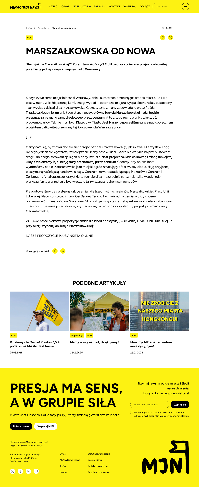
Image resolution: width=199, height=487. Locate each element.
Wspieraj (130, 6)
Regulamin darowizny (98, 472)
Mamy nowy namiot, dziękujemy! (94, 342)
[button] (82, 7)
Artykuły (42, 28)
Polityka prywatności (98, 466)
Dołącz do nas (21, 426)
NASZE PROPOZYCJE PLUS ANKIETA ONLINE (59, 236)
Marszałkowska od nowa (64, 28)
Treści (29, 28)
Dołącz (145, 6)
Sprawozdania (95, 460)
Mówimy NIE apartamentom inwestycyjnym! (151, 344)
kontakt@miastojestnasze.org (25, 454)
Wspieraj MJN (45, 426)
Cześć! (53, 6)
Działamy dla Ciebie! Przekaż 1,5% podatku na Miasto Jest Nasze (34, 344)
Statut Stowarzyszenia (99, 454)
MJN (29, 37)
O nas (65, 6)
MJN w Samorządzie (70, 460)
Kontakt (114, 6)
